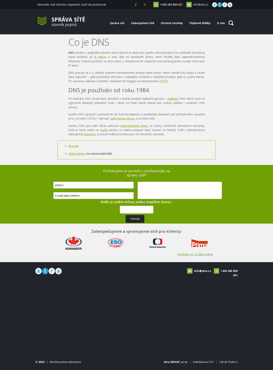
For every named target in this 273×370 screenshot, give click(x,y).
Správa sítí (117, 23)
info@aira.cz (200, 4)
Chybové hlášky (200, 23)
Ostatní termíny (172, 23)
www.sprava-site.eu (123, 118)
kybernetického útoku (134, 126)
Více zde (73, 146)
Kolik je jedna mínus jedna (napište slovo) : (136, 202)
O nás (221, 23)
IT (92, 72)
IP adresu (100, 57)
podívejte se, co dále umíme (195, 254)
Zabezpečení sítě (142, 23)
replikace (173, 98)
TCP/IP (163, 81)
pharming (89, 134)
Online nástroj (77, 153)
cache (104, 130)
